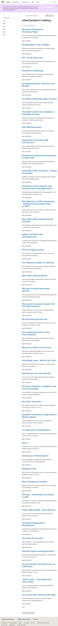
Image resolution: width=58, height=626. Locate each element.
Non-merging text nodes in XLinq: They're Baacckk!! (36, 333)
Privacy (32, 623)
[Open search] (50, 2)
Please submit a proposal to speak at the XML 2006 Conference (38, 305)
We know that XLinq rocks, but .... (35, 319)
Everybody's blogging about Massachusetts (33, 524)
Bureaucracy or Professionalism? (35, 455)
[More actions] (55, 15)
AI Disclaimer (4, 623)
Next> (23, 607)
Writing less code (29, 468)
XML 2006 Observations (31, 127)
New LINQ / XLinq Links (31, 401)
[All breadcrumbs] (23, 15)
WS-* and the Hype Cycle (32, 57)
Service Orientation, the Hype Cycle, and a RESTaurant (38, 565)
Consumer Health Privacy (43, 623)
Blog (20, 623)
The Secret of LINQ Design (33, 70)
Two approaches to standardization (36, 430)
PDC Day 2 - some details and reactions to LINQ (38, 495)
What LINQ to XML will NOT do (34, 275)
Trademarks (11, 625)
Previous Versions (13, 623)
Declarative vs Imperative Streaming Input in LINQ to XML (39, 156)
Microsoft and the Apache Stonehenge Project (32, 30)
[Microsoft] (3, 2)
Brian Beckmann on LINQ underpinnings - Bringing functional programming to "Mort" (38, 203)
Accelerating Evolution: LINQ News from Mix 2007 (38, 84)
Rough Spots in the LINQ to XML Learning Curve (35, 141)
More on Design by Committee (34, 481)
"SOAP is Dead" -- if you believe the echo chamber (36, 580)
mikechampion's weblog (31, 15)
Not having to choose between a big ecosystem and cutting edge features (37, 187)
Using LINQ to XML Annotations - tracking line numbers (39, 171)
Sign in (54, 2)
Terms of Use (4, 625)
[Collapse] (18, 14)
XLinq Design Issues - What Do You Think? (39, 360)
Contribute (26, 623)
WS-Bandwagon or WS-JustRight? (36, 44)
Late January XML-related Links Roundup (39, 594)
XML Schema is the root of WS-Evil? (36, 373)
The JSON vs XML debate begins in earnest (39, 99)
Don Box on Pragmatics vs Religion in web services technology (39, 387)
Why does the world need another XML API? (36, 289)
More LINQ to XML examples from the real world (37, 220)
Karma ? (25, 443)
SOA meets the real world (32, 538)
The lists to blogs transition (33, 249)
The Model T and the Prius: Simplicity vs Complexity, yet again (38, 112)
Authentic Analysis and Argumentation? (38, 551)
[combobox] (10, 17)
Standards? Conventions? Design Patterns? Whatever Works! (39, 415)
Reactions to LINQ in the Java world (36, 347)
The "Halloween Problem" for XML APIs (38, 262)
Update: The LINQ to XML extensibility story (32, 235)
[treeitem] (10, 21)
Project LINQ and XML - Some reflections (38, 510)
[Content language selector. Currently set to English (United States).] (8, 619)
